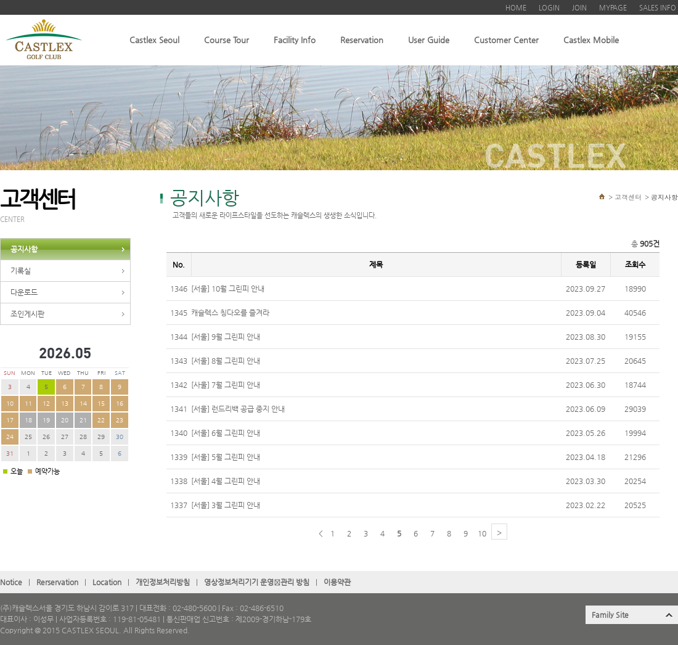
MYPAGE (613, 8)
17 (10, 420)
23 (119, 420)
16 (119, 403)
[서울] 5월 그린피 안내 (225, 457)
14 (83, 403)
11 (28, 403)
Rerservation (57, 582)
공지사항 (24, 249)
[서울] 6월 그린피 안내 (225, 433)
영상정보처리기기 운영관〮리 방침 (256, 582)
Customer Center (506, 39)
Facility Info (295, 39)
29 (101, 436)
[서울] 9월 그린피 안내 (225, 336)
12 (46, 403)
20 (64, 420)
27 (64, 436)
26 (46, 436)
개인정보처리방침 (163, 582)
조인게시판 (27, 314)
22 (101, 420)
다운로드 (24, 292)
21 (83, 420)
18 (28, 420)
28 (83, 436)
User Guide (428, 39)
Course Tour (226, 39)
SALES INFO (657, 8)
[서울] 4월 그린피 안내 (225, 481)
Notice (11, 582)
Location (106, 582)
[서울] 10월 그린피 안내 (227, 288)
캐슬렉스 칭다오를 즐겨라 (230, 312)
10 (10, 403)
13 (64, 403)
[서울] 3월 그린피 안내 (225, 505)
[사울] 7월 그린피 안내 (225, 384)
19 (46, 420)
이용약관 (337, 582)
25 (28, 436)
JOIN (579, 8)
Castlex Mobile (591, 39)
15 (101, 403)
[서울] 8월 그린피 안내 (225, 360)
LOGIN (549, 8)
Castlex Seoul (154, 39)
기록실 (20, 270)
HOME (515, 8)
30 (119, 436)
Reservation (361, 39)
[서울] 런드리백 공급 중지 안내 (238, 409)
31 (10, 453)
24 (10, 436)
